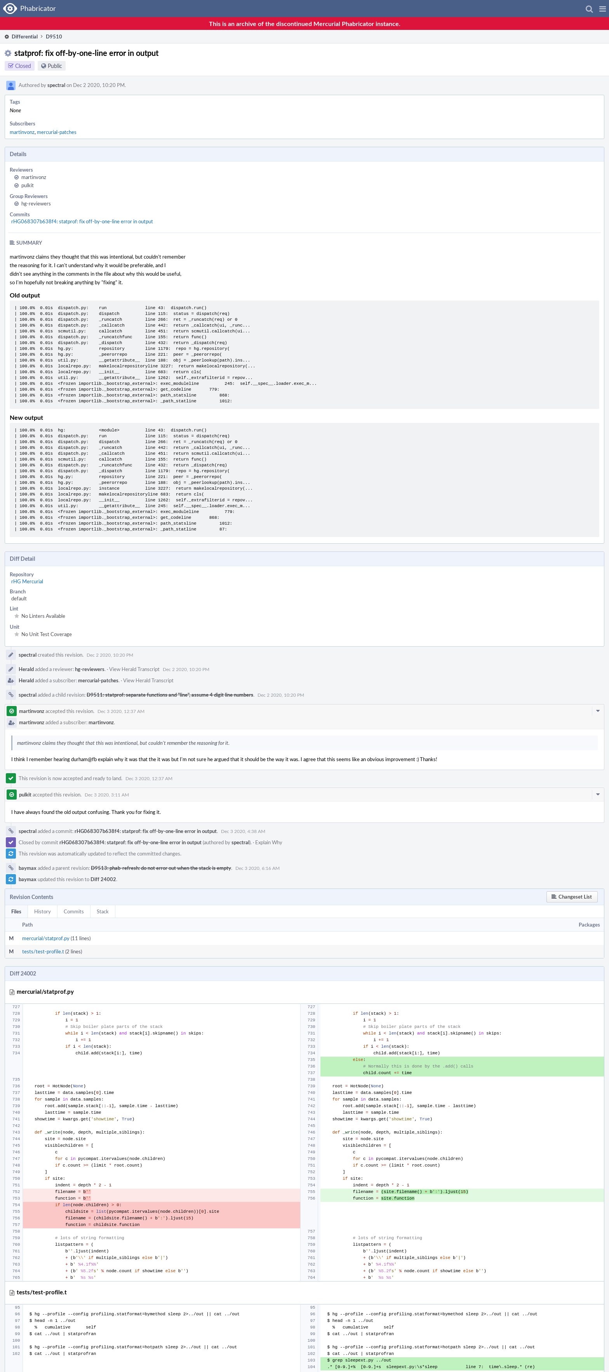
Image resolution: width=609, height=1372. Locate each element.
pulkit (27, 185)
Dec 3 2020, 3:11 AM (107, 794)
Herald (26, 669)
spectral (56, 85)
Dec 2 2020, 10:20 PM (110, 655)
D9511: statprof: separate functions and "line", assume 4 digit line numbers (170, 694)
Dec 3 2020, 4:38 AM (243, 831)
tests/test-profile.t (43, 951)
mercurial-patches (57, 132)
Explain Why (268, 842)
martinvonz (22, 132)
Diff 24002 (103, 879)
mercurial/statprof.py (46, 938)
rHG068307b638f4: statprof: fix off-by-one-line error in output (82, 221)
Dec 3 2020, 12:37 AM (120, 711)
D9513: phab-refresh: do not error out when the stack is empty (161, 867)
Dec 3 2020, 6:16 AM (257, 868)
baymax (28, 867)
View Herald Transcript (134, 669)
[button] (602, 8)
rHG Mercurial (27, 581)
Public (55, 66)
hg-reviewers (36, 203)
